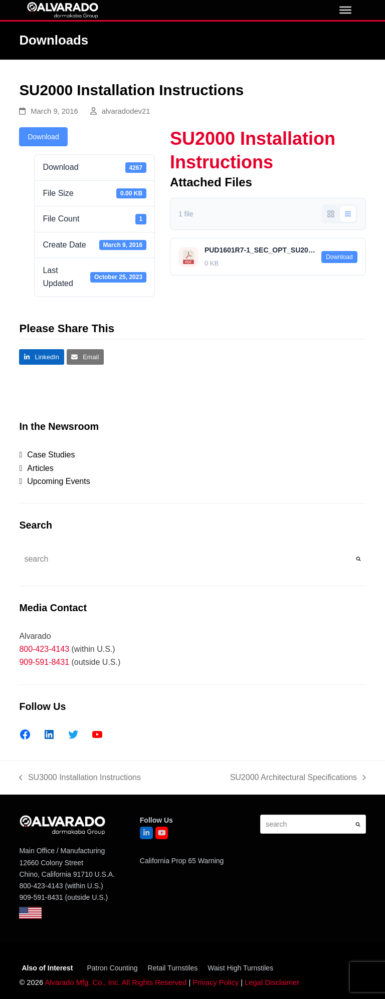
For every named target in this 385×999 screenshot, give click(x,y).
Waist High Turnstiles (240, 968)
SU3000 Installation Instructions (80, 778)
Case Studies (51, 454)
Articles (40, 468)
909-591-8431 (44, 662)
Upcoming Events (58, 481)
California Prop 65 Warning (182, 861)
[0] (345, 10)
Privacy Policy (215, 982)
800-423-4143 (44, 649)
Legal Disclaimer (272, 982)
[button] (41, 357)
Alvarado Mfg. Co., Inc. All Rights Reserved (115, 982)
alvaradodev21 (126, 111)
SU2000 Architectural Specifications (298, 778)
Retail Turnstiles (173, 968)
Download (43, 137)
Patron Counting (112, 968)
